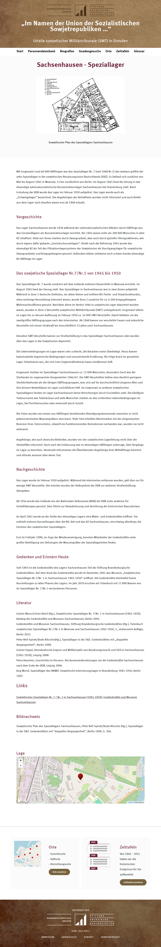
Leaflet (129, 802)
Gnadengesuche (90, 51)
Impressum (48, 937)
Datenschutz (69, 937)
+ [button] (21, 760)
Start (20, 51)
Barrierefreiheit (110, 937)
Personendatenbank (41, 51)
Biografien (67, 51)
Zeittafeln (122, 51)
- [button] (20, 765)
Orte (108, 51)
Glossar (139, 51)
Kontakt (89, 937)
